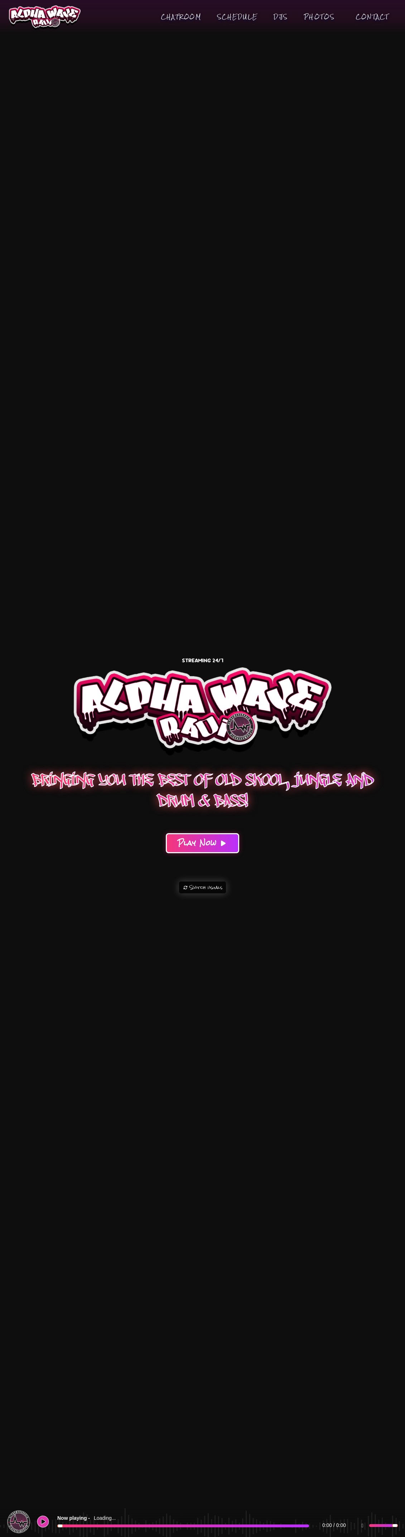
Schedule (237, 16)
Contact (372, 16)
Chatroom (181, 16)
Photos (319, 16)
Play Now (202, 843)
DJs (281, 16)
